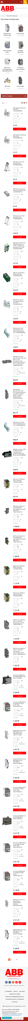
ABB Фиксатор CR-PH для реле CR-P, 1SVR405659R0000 (18, 163)
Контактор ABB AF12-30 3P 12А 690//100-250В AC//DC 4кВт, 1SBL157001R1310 (19, 845)
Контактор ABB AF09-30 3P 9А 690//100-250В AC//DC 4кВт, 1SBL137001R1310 (19, 704)
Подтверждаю (6, 1017)
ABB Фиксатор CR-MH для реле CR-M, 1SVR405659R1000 (19, 217)
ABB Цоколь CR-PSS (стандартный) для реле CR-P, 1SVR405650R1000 (18, 302)
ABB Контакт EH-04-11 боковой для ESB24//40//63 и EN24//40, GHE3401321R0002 (19, 902)
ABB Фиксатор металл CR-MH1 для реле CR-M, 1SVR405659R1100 (19, 190)
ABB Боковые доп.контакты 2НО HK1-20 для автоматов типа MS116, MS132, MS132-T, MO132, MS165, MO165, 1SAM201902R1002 (19, 394)
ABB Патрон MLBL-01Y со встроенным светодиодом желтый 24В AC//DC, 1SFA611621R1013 (19, 509)
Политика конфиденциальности (14, 996)
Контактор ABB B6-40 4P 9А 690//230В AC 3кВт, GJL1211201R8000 (19, 676)
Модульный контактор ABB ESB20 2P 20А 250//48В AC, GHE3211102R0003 (19, 932)
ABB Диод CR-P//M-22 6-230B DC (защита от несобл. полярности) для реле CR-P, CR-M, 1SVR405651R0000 (19, 245)
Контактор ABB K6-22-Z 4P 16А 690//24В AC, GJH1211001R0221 (19, 817)
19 (16, 959)
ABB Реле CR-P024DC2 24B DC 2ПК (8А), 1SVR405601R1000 (18, 274)
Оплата (15, 991)
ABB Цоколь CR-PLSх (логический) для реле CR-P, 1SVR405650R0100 (19, 424)
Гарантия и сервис (14, 994)
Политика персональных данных (11, 985)
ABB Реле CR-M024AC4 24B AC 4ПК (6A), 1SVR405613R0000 (19, 480)
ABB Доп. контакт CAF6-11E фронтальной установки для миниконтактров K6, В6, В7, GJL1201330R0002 (19, 452)
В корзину (19, 129)
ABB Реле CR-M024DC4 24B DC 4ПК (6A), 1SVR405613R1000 (19, 567)
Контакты (15, 1001)
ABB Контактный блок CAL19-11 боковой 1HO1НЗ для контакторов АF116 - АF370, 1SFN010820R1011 (19, 651)
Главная (3, 15)
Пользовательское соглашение (15, 999)
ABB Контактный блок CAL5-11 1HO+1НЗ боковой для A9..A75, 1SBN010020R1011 (19, 622)
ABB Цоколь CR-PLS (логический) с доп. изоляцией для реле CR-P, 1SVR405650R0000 (19, 330)
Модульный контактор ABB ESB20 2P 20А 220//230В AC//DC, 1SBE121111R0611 (19, 733)
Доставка (22, 991)
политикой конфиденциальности (13, 1015)
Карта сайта (21, 985)
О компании (8, 991)
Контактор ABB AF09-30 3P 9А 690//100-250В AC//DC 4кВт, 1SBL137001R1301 (19, 789)
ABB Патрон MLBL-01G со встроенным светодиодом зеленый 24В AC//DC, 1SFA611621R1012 (19, 539)
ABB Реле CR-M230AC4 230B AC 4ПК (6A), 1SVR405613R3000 (19, 594)
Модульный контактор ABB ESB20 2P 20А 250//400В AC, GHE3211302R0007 (19, 761)
